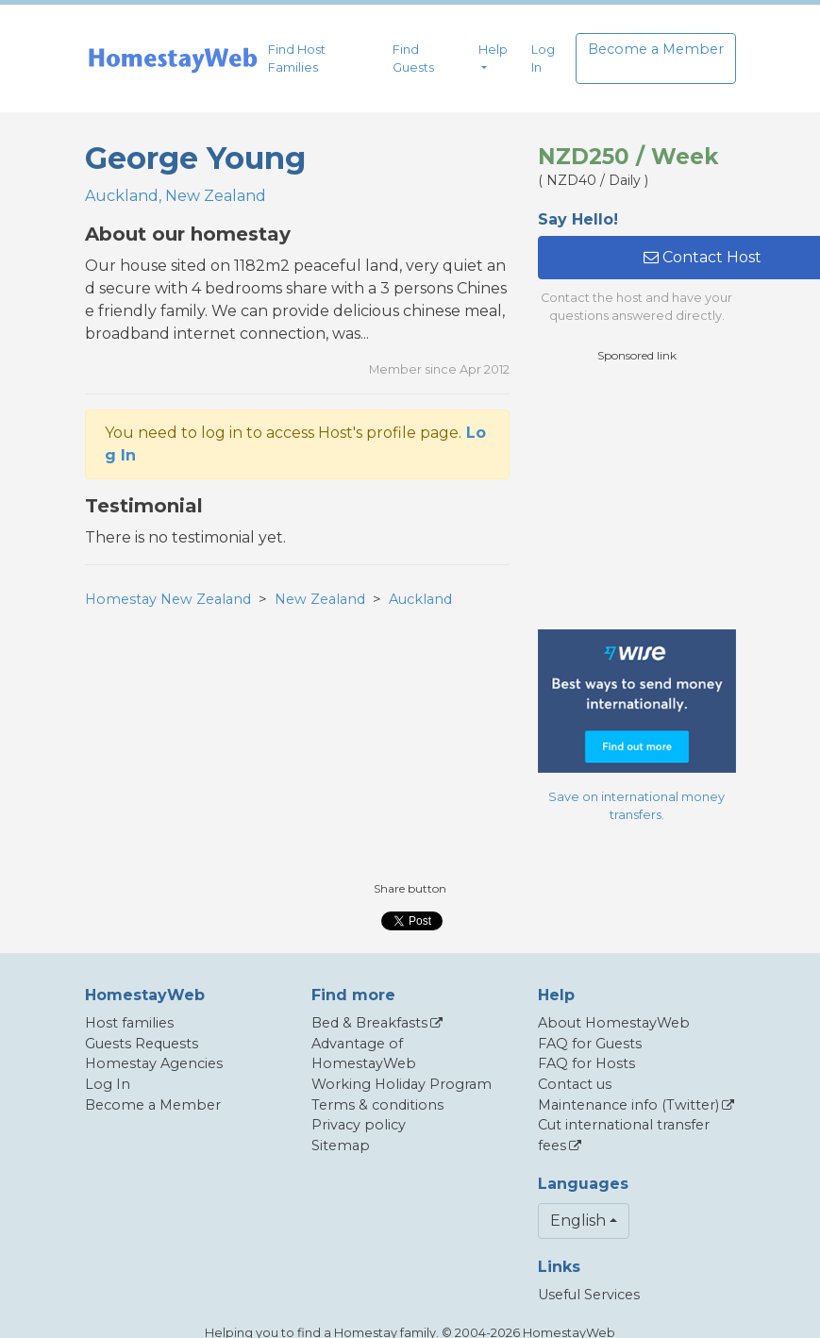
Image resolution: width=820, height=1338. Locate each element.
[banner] (172, 59)
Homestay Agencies (154, 1063)
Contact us (574, 1084)
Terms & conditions (377, 1104)
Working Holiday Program (401, 1084)
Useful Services (589, 1294)
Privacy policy (358, 1124)
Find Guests (413, 58)
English (578, 1220)
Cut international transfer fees (624, 1135)
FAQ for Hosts (586, 1063)
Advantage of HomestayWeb (363, 1054)
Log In (543, 58)
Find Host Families (297, 58)
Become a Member (656, 49)
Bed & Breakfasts (369, 1022)
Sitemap (340, 1145)
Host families (129, 1022)
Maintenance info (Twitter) (628, 1104)
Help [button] (493, 49)
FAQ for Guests (590, 1043)
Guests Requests (141, 1043)
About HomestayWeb (614, 1022)
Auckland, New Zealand (175, 196)
